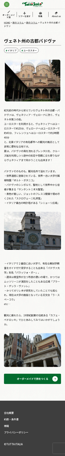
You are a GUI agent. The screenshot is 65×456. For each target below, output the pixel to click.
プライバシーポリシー (16, 432)
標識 (6, 426)
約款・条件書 (11, 419)
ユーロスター (30, 50)
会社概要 (9, 413)
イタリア (12, 50)
